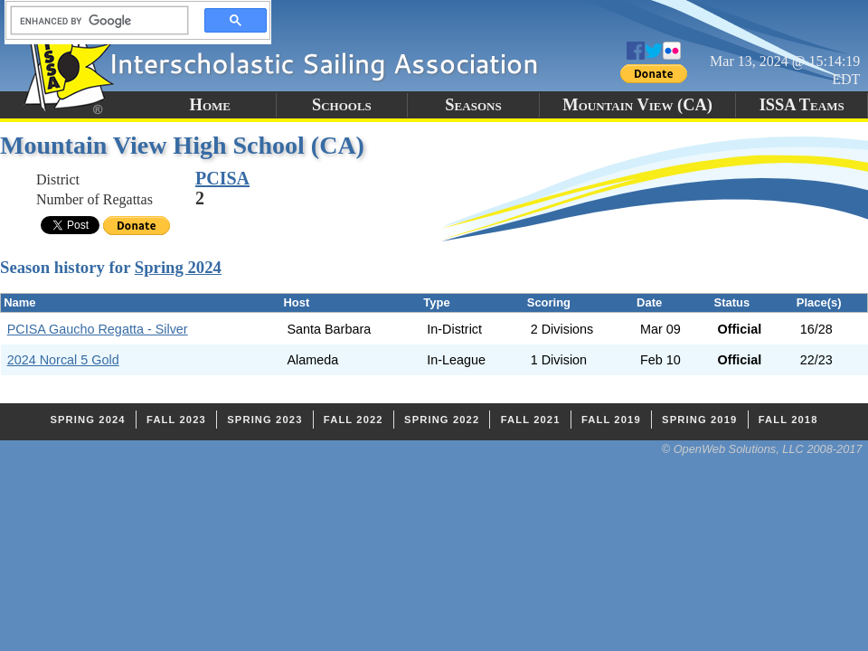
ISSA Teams (802, 105)
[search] (94, 21)
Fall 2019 (611, 419)
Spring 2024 (178, 267)
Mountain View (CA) (637, 105)
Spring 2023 (264, 419)
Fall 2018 (788, 419)
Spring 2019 (699, 419)
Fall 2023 (176, 419)
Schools (342, 105)
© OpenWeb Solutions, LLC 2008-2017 (762, 449)
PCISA (222, 178)
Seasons (473, 105)
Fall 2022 (353, 419)
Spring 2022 (441, 419)
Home (210, 105)
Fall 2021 (531, 419)
